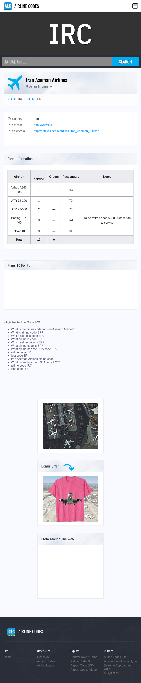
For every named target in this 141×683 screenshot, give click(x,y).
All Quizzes (111, 673)
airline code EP (21, 352)
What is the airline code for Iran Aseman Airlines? (43, 329)
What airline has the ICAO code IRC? (35, 362)
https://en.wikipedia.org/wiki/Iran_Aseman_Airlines (66, 131)
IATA (30, 99)
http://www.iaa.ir (44, 124)
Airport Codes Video (83, 669)
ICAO (11, 99)
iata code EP (19, 355)
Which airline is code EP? (27, 335)
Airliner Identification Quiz (120, 661)
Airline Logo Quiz (115, 657)
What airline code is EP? (27, 345)
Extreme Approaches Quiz (117, 667)
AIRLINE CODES (21, 6)
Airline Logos (45, 665)
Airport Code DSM (82, 665)
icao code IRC (20, 368)
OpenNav (43, 657)
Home (8, 657)
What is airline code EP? (27, 332)
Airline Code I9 (80, 661)
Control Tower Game (83, 657)
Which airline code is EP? (27, 342)
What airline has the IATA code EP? (34, 349)
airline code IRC (21, 365)
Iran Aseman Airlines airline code (32, 358)
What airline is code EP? (27, 339)
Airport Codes (46, 661)
